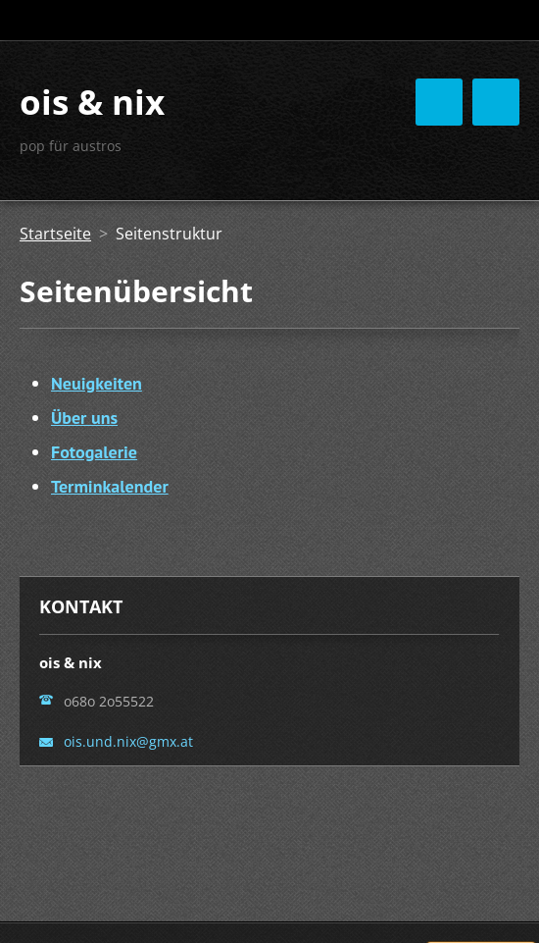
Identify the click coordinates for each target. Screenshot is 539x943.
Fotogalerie (94, 452)
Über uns (84, 417)
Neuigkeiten (96, 383)
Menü (495, 102)
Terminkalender (110, 486)
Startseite (55, 233)
